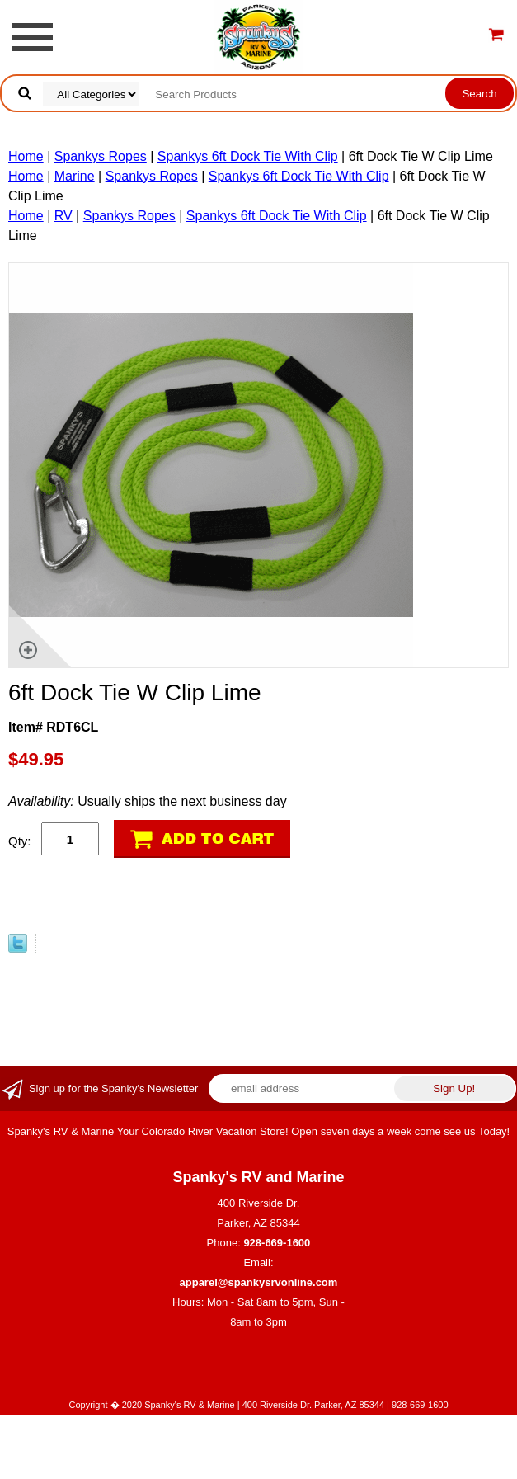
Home (26, 156)
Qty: (19, 841)
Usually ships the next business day (147, 801)
